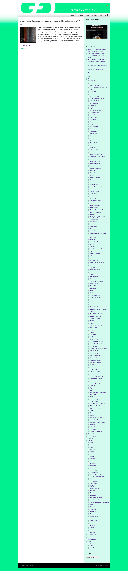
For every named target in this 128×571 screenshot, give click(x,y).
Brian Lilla (92, 135)
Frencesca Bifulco (94, 191)
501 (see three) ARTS (95, 85)
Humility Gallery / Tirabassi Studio (98, 217)
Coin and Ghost (94, 149)
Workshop (92, 532)
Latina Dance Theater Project (97, 248)
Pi (90, 302)
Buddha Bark (93, 138)
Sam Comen (93, 334)
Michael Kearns (94, 272)
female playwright (92, 436)
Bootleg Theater (94, 126)
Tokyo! (91, 390)
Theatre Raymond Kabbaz (96, 383)
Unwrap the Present (95, 408)
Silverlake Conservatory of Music (98, 348)
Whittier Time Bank (95, 419)
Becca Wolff (93, 119)
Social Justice (93, 520)
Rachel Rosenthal (94, 306)
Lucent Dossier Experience (97, 262)
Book (91, 447)
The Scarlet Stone (94, 381)
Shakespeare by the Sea (96, 341)
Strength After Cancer (95, 360)
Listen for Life (93, 255)
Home (72, 15)
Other (89, 541)
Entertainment (93, 470)
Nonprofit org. (93, 511)
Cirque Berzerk (94, 147)
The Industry (93, 374)
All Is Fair (92, 94)
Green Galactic (94, 203)
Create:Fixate (93, 159)
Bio (91, 543)
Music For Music (94, 283)
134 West (92, 80)
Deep (91, 165)
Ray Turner (93, 311)
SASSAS (92, 337)
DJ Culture (92, 463)
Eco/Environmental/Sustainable (98, 468)
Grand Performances (95, 200)
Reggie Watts (93, 323)
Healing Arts (93, 490)
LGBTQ (92, 504)
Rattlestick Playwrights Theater (98, 309)
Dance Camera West (95, 163)
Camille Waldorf (94, 142)
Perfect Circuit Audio (95, 297)
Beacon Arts (93, 115)
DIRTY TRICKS (94, 172)
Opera (91, 513)
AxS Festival (93, 105)
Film (91, 479)
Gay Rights (93, 486)
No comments (26, 45)
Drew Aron (92, 179)
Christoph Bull (93, 145)
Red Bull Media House (95, 316)
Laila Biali (92, 246)
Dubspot (92, 182)
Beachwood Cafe (94, 112)
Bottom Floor (93, 128)
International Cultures (95, 499)
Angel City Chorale (94, 96)
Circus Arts (92, 456)
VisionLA (92, 410)
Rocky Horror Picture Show (97, 330)
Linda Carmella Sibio (95, 253)
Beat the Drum (93, 117)
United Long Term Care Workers (98, 406)
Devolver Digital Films (95, 168)
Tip (90, 550)
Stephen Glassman (95, 355)
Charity (91, 454)
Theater (92, 527)
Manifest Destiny (94, 265)
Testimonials (104, 15)
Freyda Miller (93, 193)
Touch (91, 396)
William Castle (93, 426)
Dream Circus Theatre (95, 177)
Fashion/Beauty (94, 472)
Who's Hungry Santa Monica (97, 422)
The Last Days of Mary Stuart (97, 376)
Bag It (91, 108)
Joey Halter (93, 230)
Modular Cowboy (94, 279)
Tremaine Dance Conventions (97, 403)
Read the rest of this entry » (45, 41)
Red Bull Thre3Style (95, 318)
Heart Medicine (94, 207)
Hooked (92, 214)
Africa (91, 442)
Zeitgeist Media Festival (96, 431)
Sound (91, 523)
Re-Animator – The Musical (97, 313)
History (91, 493)
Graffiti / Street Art (94, 488)
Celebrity (92, 451)
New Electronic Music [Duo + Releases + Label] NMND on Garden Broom (97, 71)
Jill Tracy (92, 228)
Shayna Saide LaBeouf (96, 344)
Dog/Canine (93, 465)
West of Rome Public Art (96, 417)
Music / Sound (93, 509)
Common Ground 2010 (96, 154)
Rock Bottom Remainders (96, 325)
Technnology (93, 525)
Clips (87, 15)
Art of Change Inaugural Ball (97, 98)
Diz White (92, 175)
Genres (90, 440)
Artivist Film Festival (95, 101)
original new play (92, 539)
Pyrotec (92, 304)
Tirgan (91, 388)
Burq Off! (92, 140)
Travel (91, 530)
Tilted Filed (92, 385)
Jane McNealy (93, 221)
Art (90, 444)
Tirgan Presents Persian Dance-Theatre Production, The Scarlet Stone (96, 55)
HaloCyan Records (95, 205)
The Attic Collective (95, 369)
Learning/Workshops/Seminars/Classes (100, 502)
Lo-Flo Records (94, 260)
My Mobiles (104, 565)
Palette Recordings (95, 295)
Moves (89, 537)
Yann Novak (93, 429)
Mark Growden (93, 267)
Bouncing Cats (93, 131)
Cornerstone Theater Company (98, 156)
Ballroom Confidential (95, 110)
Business (92, 449)
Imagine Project (94, 219)
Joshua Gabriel (94, 241)
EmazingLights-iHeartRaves (97, 186)
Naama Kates (93, 286)
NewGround (93, 288)
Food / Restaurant (94, 481)
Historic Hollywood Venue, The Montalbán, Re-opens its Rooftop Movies (96, 61)
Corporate (92, 458)
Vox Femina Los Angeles (96, 412)
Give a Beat (93, 198)
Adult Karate (93, 91)
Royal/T (92, 332)
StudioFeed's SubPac (95, 362)
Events (91, 545)
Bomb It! (92, 124)
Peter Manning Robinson (96, 299)
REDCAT (92, 320)
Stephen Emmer (94, 353)
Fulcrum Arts (93, 196)
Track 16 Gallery (94, 401)
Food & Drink (93, 483)
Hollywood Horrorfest (95, 212)
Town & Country (94, 399)
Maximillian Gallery (95, 269)
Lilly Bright (92, 251)
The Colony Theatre (95, 371)
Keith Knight (93, 244)
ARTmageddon (94, 103)
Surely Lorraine (94, 364)
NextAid (92, 290)
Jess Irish (92, 224)
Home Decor (93, 495)
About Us (80, 15)
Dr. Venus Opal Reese (93, 433)
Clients (89, 79)
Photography (93, 518)
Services (94, 15)
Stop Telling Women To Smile (97, 357)
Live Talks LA (93, 258)
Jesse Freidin (93, 226)
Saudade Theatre (94, 339)
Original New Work (94, 516)
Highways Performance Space (97, 210)
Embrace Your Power (95, 189)
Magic (91, 506)
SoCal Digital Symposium (96, 350)
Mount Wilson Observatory (96, 281)
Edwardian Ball (94, 184)
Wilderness (93, 424)
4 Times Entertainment (95, 83)
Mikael (91, 274)
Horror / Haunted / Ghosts (96, 497)
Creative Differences (95, 161)
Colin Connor (93, 152)
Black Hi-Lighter (94, 121)
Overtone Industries (95, 293)
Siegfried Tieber (94, 346)
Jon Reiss (92, 239)
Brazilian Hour (93, 133)
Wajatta (92, 415)
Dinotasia (92, 170)
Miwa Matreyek (94, 276)
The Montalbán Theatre (96, 378)
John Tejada (93, 237)
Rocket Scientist (94, 327)
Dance (91, 461)
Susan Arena (93, 367)
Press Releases (94, 548)
